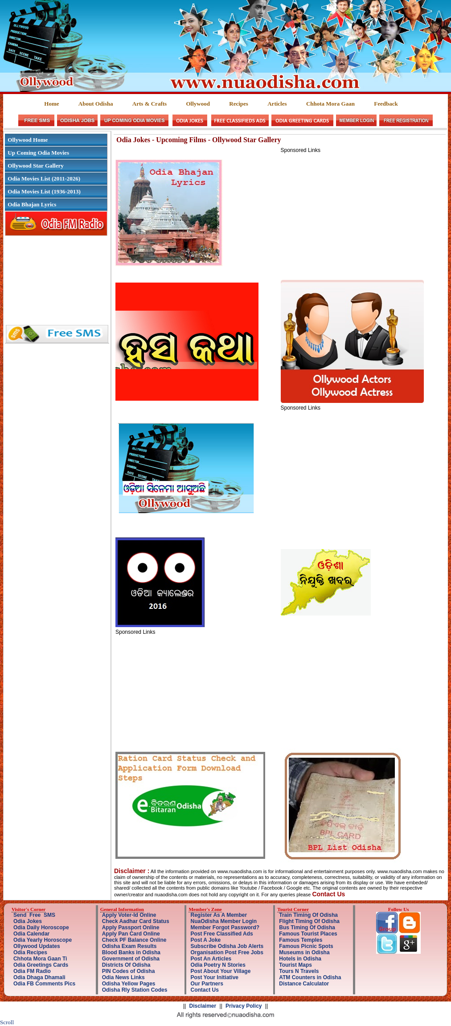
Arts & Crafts (149, 103)
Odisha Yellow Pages (129, 984)
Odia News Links (123, 977)
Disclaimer (203, 1006)
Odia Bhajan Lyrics (32, 204)
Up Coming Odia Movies (38, 152)
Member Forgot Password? (224, 927)
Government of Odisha (131, 959)
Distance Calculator (304, 984)
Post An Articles (210, 959)
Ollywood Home (28, 139)
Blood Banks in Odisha (131, 952)
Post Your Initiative (214, 977)
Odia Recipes (30, 952)
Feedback (386, 103)
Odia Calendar (31, 934)
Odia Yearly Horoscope (42, 940)
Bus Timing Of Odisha (307, 927)
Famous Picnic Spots (306, 946)
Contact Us (204, 990)
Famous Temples (300, 940)
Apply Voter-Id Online (129, 915)
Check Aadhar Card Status (135, 921)
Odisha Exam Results (129, 946)
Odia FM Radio (32, 971)
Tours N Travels (299, 971)
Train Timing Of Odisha (308, 915)
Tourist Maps (295, 965)
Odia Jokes (27, 921)
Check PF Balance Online (134, 940)
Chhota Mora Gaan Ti (40, 959)
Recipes (238, 103)
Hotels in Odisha (300, 959)
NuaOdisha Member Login (223, 921)
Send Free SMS (34, 915)
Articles (277, 103)
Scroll (7, 1022)
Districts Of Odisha (126, 965)
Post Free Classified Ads (221, 934)
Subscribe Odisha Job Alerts (226, 946)
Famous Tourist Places (308, 934)
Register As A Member (218, 915)
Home (51, 103)
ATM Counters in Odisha (310, 977)
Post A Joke (205, 940)
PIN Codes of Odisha (128, 971)
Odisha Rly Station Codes (135, 990)
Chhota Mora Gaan (330, 103)
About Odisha (95, 103)
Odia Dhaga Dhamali (39, 977)
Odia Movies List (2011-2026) (44, 178)
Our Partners (206, 984)
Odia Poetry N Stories (217, 965)
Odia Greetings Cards (40, 965)
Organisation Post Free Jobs (226, 952)
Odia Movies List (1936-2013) (44, 191)
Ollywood (197, 103)
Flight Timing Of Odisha (309, 921)
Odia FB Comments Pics (44, 984)
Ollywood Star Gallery (35, 165)
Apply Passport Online (131, 927)
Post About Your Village (220, 971)
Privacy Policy (244, 1006)
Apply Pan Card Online (131, 934)
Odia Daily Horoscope (41, 927)
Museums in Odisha (304, 952)
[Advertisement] (355, 215)
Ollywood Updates (36, 946)
